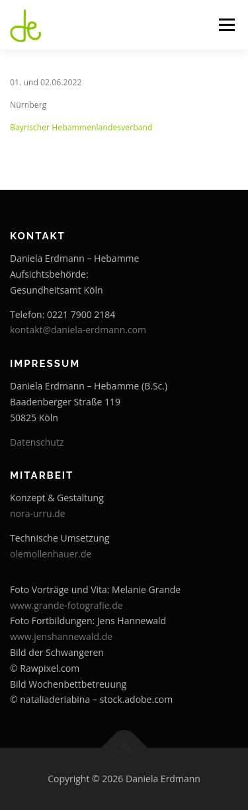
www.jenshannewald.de (61, 636)
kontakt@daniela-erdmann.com (78, 329)
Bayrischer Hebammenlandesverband (81, 127)
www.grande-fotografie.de (66, 605)
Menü (226, 24)
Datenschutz (36, 442)
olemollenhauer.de (50, 553)
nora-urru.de (37, 513)
